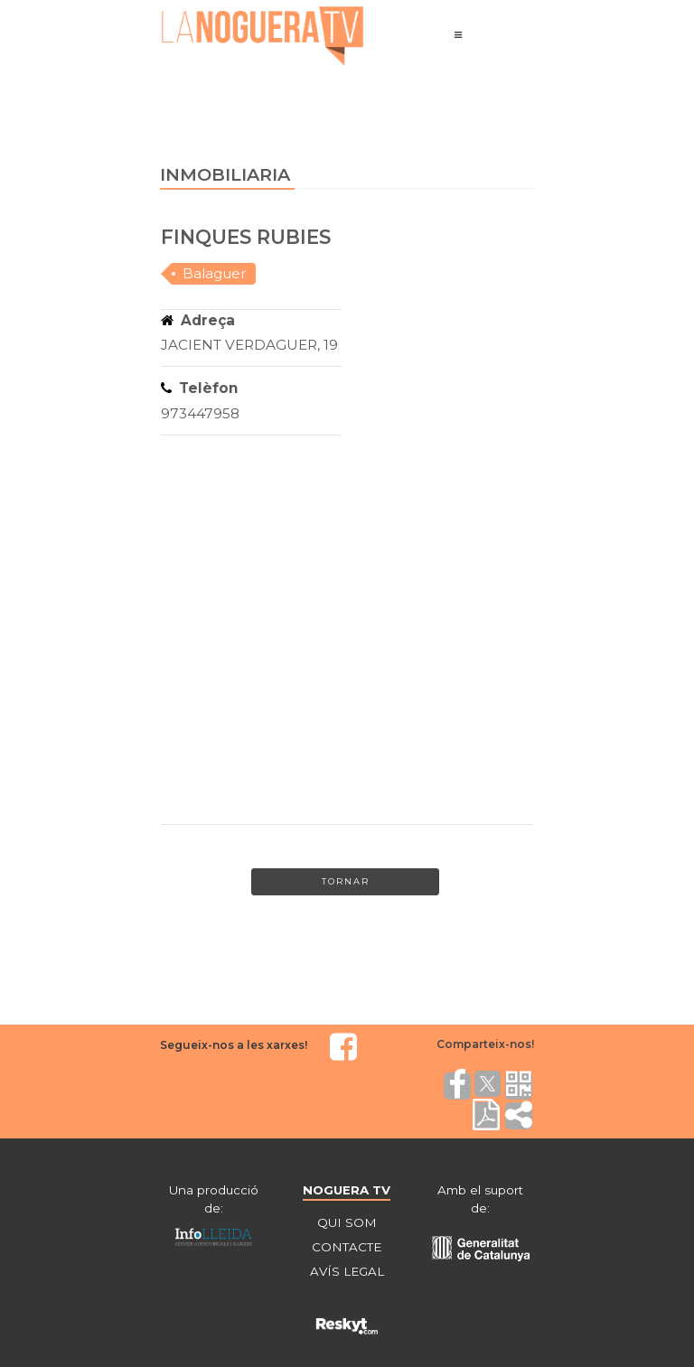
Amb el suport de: (480, 1199)
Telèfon (199, 388)
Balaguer (215, 273)
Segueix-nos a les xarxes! (233, 1045)
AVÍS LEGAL (347, 1271)
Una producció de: (213, 1199)
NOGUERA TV (346, 1190)
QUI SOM (347, 1222)
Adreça (198, 320)
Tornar (346, 881)
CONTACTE (346, 1247)
